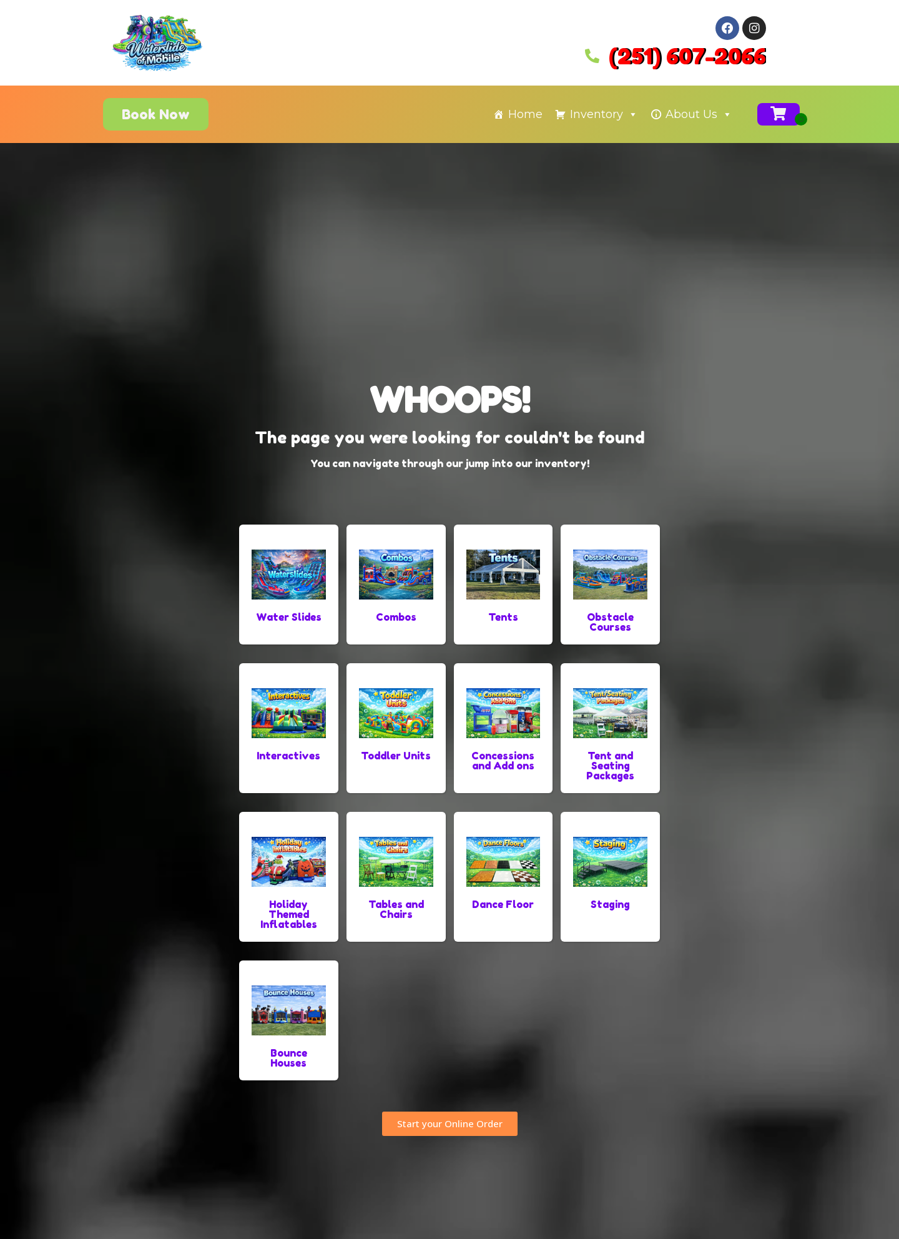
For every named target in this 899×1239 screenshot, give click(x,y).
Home (525, 114)
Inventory (604, 114)
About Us (699, 114)
